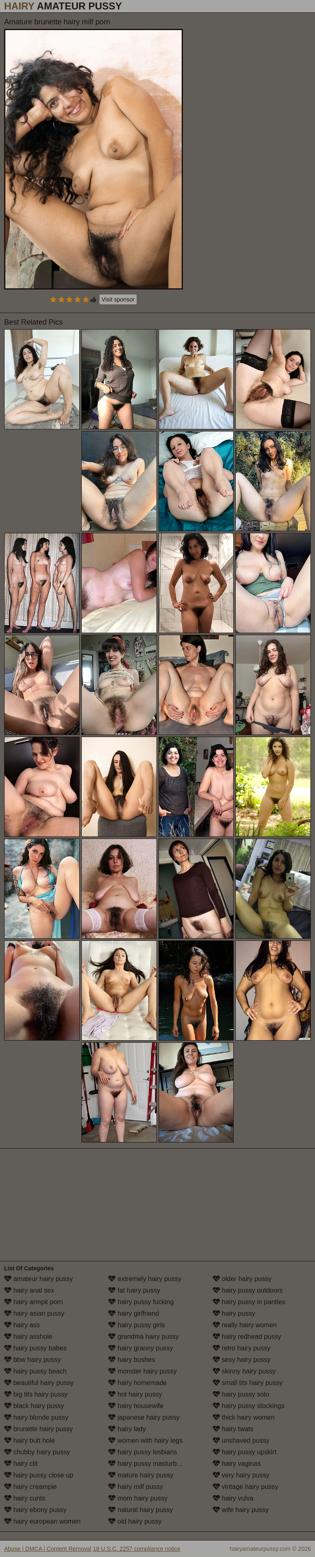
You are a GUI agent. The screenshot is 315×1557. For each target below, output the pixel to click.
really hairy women (245, 1325)
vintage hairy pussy (245, 1486)
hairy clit (21, 1463)
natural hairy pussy (140, 1509)
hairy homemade (137, 1382)
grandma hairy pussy (143, 1336)
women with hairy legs (145, 1440)
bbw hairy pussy (32, 1359)
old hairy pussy (134, 1521)
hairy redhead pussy (247, 1336)
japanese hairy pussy (144, 1417)
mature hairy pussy (140, 1475)
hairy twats (233, 1428)
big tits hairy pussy (36, 1394)
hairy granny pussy (140, 1348)
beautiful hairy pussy (38, 1382)
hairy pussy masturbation (149, 1463)
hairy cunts (24, 1498)
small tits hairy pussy (248, 1382)
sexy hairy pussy (242, 1359)
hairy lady (127, 1428)
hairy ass (22, 1325)
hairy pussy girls (136, 1325)
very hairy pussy (241, 1475)
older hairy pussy (242, 1278)
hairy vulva (233, 1498)
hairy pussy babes (35, 1348)
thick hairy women (244, 1417)
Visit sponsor (118, 299)
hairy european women (42, 1521)
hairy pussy (234, 1313)
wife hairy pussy (241, 1509)
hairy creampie (30, 1486)
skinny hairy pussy (244, 1371)
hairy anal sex (29, 1290)
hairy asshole (28, 1336)
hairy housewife (135, 1405)
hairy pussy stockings (249, 1405)
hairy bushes (131, 1359)
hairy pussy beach (35, 1371)
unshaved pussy (241, 1440)
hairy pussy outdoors (248, 1290)
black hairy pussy (34, 1405)
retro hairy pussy (242, 1348)
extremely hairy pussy (144, 1278)
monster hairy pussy (142, 1371)
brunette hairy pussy (38, 1428)
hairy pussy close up (38, 1475)
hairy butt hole (29, 1440)
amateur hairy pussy (38, 1278)
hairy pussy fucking (141, 1301)
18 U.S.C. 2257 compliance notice (136, 1548)
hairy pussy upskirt (245, 1452)
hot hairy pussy (135, 1394)
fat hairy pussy (134, 1290)
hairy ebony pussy (35, 1509)
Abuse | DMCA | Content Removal (47, 1548)
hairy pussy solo (241, 1394)
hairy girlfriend (133, 1313)
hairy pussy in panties (249, 1301)
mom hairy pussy (137, 1498)
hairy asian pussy (34, 1313)
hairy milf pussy (135, 1486)
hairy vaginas (237, 1463)
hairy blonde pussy (36, 1417)
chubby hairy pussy (37, 1452)
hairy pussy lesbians (142, 1452)
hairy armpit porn (33, 1301)
